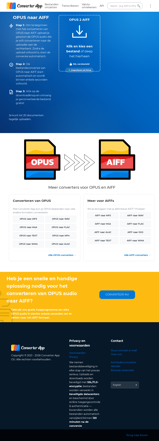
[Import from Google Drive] (79, 70)
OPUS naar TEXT (28, 235)
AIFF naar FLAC (135, 223)
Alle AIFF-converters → (137, 255)
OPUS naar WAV (61, 219)
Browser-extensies (122, 370)
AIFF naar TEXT (103, 240)
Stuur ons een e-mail (124, 350)
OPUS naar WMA (28, 244)
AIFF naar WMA (135, 240)
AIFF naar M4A (103, 223)
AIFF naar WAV (135, 215)
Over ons (116, 354)
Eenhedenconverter (123, 362)
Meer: (150, 6)
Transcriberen (70, 5)
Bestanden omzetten (52, 6)
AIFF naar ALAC (102, 232)
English (117, 385)
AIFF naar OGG (135, 232)
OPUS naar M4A (28, 227)
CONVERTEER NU (117, 294)
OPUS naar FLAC (61, 227)
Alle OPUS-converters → (62, 255)
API (102, 5)
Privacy (73, 356)
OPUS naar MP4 (61, 235)
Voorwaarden (77, 352)
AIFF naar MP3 (103, 215)
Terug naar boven (137, 435)
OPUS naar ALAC (61, 244)
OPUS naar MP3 (28, 219)
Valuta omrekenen (89, 6)
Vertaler (115, 366)
